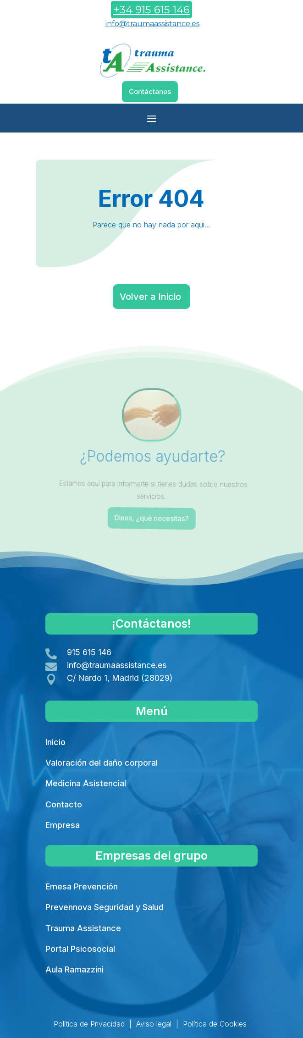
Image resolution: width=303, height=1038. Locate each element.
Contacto (63, 804)
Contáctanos (150, 91)
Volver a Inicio (150, 296)
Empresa (62, 825)
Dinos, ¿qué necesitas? (152, 518)
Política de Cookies (215, 1023)
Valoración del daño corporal (101, 762)
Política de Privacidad (89, 1023)
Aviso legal (153, 1023)
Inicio (55, 742)
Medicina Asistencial (85, 783)
